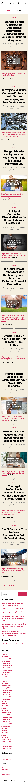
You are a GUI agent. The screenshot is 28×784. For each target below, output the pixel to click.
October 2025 (6, 668)
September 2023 (6, 724)
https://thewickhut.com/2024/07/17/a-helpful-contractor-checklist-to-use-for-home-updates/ (13, 255)
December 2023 (6, 717)
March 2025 (5, 683)
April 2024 (4, 708)
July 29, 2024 (21, 167)
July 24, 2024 (21, 444)
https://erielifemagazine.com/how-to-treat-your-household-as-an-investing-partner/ (13, 473)
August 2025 (5, 672)
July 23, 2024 (21, 542)
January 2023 (6, 742)
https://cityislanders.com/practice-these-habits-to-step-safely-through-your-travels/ (12, 418)
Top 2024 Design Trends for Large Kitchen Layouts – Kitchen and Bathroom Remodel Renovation (14, 276)
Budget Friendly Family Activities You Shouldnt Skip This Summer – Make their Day (14, 157)
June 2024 (4, 703)
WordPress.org (6, 774)
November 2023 (6, 719)
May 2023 (4, 733)
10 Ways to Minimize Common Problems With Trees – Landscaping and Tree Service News (14, 96)
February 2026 (6, 659)
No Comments (15, 46)
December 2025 (6, 663)
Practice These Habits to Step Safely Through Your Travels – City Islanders (14, 380)
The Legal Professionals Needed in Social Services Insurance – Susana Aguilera (14, 492)
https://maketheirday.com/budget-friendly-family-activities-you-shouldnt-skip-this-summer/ (12, 196)
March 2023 (5, 737)
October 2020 (6, 748)
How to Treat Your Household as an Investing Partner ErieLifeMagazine (14, 436)
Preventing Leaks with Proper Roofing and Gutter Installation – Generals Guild (13, 626)
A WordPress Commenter (9, 644)
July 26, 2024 (21, 227)
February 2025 (6, 686)
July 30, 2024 (21, 106)
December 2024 (6, 690)
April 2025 (4, 681)
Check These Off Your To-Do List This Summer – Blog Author (14, 340)
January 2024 (6, 715)
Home (14, 18)
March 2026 (5, 656)
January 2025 (6, 688)
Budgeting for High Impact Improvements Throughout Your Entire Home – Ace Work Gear (13, 633)
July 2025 (4, 674)
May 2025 (4, 679)
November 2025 (6, 665)
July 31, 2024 (21, 44)
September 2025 (6, 670)
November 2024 (6, 692)
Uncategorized (6, 759)
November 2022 (6, 746)
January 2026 (6, 661)
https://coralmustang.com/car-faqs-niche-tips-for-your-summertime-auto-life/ (13, 570)
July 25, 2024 (21, 390)
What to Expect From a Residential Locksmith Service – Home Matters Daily (12, 618)
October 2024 (6, 694)
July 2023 (4, 728)
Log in (3, 767)
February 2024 (6, 712)
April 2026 (4, 654)
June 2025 (4, 677)
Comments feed (6, 772)
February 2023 (6, 739)
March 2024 (5, 710)
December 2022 (6, 744)
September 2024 (6, 697)
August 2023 (5, 726)
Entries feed (5, 769)
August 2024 (5, 699)
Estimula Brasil (14, 3)
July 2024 (4, 701)
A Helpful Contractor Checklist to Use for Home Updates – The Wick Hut (14, 217)
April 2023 (4, 735)
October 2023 (6, 721)
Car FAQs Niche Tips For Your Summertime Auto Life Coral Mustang (14, 534)
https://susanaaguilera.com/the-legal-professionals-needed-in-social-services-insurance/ (13, 512)
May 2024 (4, 706)
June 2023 (4, 730)
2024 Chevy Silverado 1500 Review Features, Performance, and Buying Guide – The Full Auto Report (13, 611)
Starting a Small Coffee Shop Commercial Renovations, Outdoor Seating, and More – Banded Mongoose (14, 31)
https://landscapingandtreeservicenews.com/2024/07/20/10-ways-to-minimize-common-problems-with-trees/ (14, 134)
